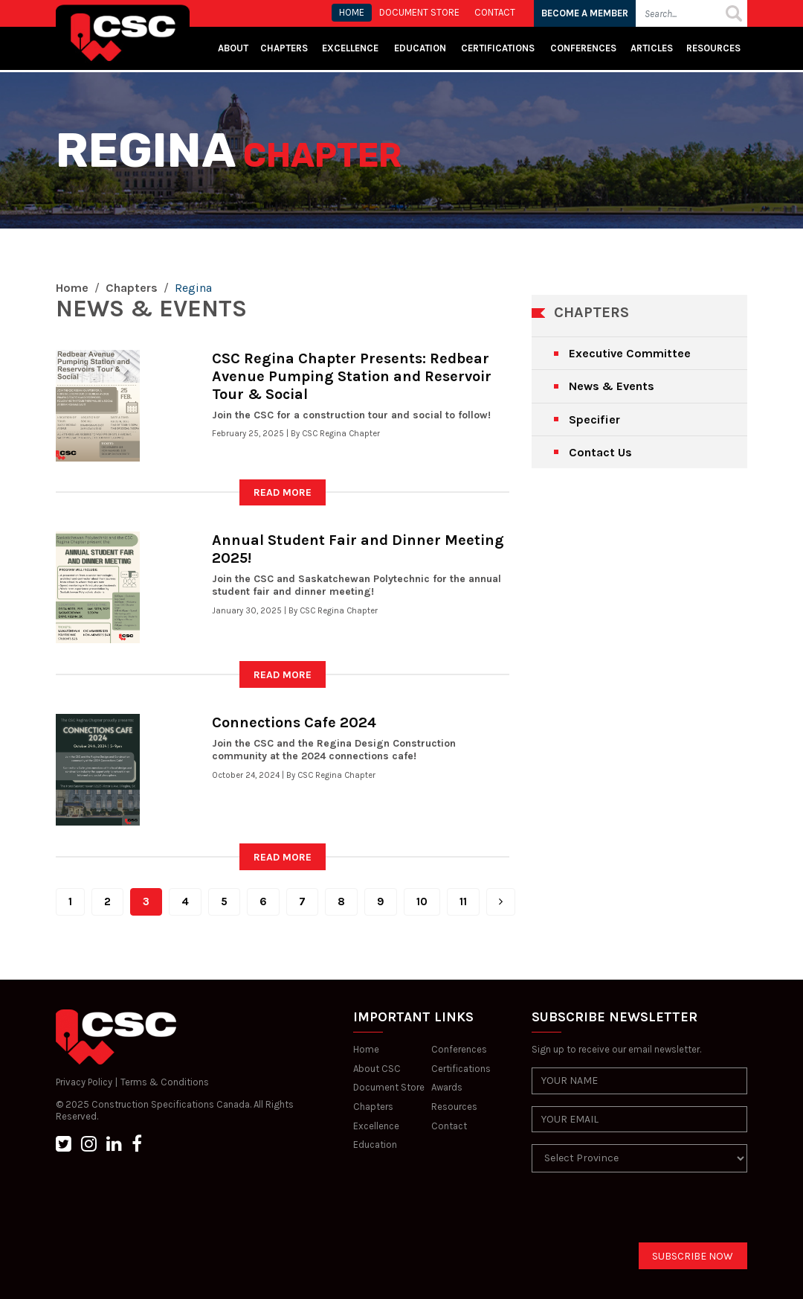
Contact (449, 1126)
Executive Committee (630, 353)
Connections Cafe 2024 (294, 722)
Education (375, 1144)
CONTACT (494, 12)
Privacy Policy (84, 1082)
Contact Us (600, 452)
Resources (713, 48)
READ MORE (283, 492)
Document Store (389, 1087)
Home (72, 288)
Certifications (498, 48)
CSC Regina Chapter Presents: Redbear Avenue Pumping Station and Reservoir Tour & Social (351, 376)
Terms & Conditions (164, 1082)
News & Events (611, 386)
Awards (446, 1087)
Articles (652, 48)
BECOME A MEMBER (584, 13)
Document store (419, 12)
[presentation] (645, 1213)
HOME (351, 12)
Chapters (284, 48)
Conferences (583, 48)
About (233, 48)
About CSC (377, 1068)
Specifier (594, 419)
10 (422, 901)
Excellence (351, 48)
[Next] (500, 902)
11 (463, 901)
